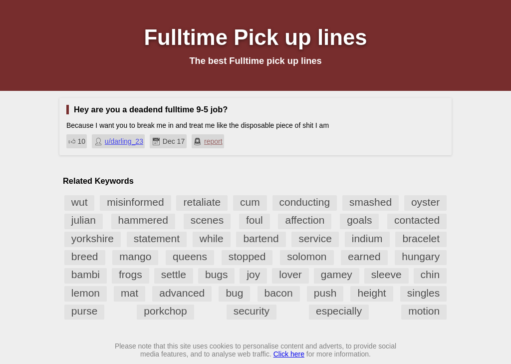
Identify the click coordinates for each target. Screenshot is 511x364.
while (212, 238)
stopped (247, 256)
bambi (85, 274)
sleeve (386, 274)
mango (135, 256)
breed (84, 256)
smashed (370, 202)
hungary (421, 256)
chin (430, 274)
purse (84, 311)
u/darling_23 (124, 141)
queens (190, 256)
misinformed (135, 202)
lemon (85, 293)
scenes (207, 220)
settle (173, 274)
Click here (288, 354)
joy (253, 274)
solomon (306, 256)
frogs (130, 274)
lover (290, 274)
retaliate (202, 202)
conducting (304, 202)
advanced (182, 293)
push (325, 293)
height (371, 293)
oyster (425, 202)
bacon (278, 293)
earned (364, 256)
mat (129, 293)
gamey (336, 274)
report (213, 141)
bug (234, 293)
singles (423, 293)
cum (250, 202)
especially (339, 311)
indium (367, 238)
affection (304, 220)
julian (83, 220)
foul (254, 220)
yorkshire (92, 238)
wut (79, 202)
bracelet (421, 238)
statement (157, 238)
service (315, 238)
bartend (260, 238)
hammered (143, 220)
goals (359, 220)
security (251, 311)
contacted (417, 220)
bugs (216, 274)
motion (424, 311)
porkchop (165, 311)
